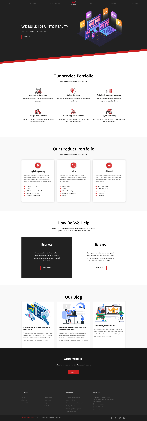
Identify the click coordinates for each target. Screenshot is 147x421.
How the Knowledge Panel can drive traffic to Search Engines (36, 329)
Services (33, 3)
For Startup (47, 412)
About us (12, 3)
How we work (55, 3)
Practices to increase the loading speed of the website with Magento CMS (72, 329)
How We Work (25, 415)
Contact (135, 3)
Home (23, 409)
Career (113, 3)
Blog (91, 3)
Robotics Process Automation (75, 415)
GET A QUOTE (27, 37)
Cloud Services (70, 412)
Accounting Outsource (73, 409)
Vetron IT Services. (28, 417)
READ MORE (46, 268)
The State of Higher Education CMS (104, 326)
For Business (48, 409)
